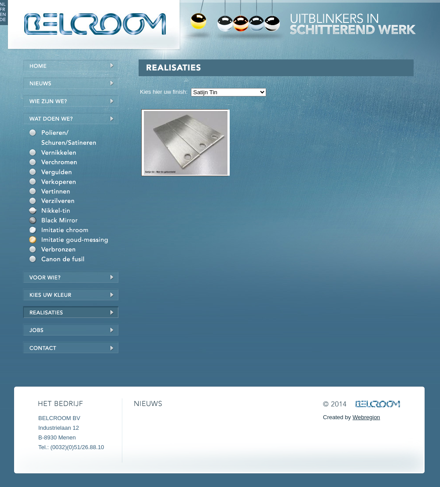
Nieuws (70, 83)
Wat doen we (70, 118)
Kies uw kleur (70, 294)
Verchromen (73, 163)
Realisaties (70, 312)
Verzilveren (73, 202)
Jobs (70, 330)
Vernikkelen (73, 154)
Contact (70, 347)
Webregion (366, 417)
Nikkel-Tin (73, 212)
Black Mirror (73, 221)
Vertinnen (73, 192)
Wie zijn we (70, 101)
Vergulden (73, 173)
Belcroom (93, 24)
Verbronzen (73, 250)
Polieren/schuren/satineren (73, 139)
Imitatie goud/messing (73, 241)
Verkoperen (73, 183)
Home (70, 65)
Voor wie (70, 277)
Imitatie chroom (73, 231)
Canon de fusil (73, 260)
